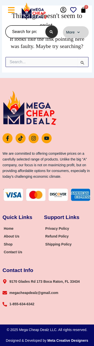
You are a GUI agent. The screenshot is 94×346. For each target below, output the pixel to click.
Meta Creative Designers (67, 340)
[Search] (51, 32)
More (73, 32)
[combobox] (24, 32)
